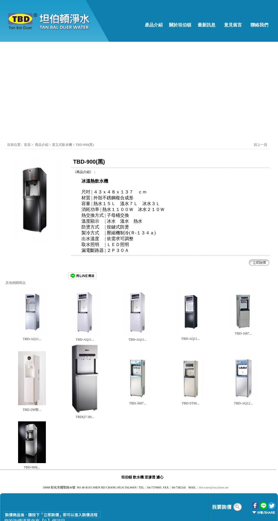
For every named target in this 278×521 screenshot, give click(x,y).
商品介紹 (41, 145)
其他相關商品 (16, 283)
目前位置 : (15, 145)
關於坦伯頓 (180, 25)
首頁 (27, 145)
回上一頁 (260, 145)
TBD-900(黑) (84, 145)
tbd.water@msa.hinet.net (214, 487)
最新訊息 (206, 25)
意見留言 (233, 25)
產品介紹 (154, 25)
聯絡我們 (259, 25)
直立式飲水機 (62, 145)
